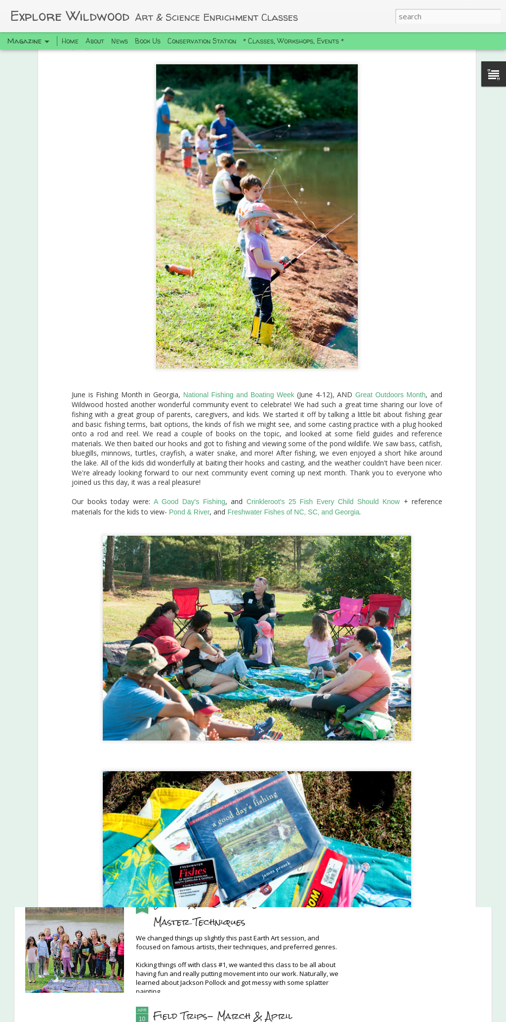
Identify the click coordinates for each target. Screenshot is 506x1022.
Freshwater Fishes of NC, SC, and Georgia (293, 427)
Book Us (148, 41)
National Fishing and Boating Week (239, 310)
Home (70, 41)
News (119, 41)
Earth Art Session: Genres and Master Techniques (230, 912)
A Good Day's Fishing (189, 416)
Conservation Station (202, 41)
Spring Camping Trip (206, 790)
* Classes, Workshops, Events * (293, 41)
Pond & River (189, 427)
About (94, 41)
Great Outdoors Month (390, 310)
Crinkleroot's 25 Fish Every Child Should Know (323, 416)
